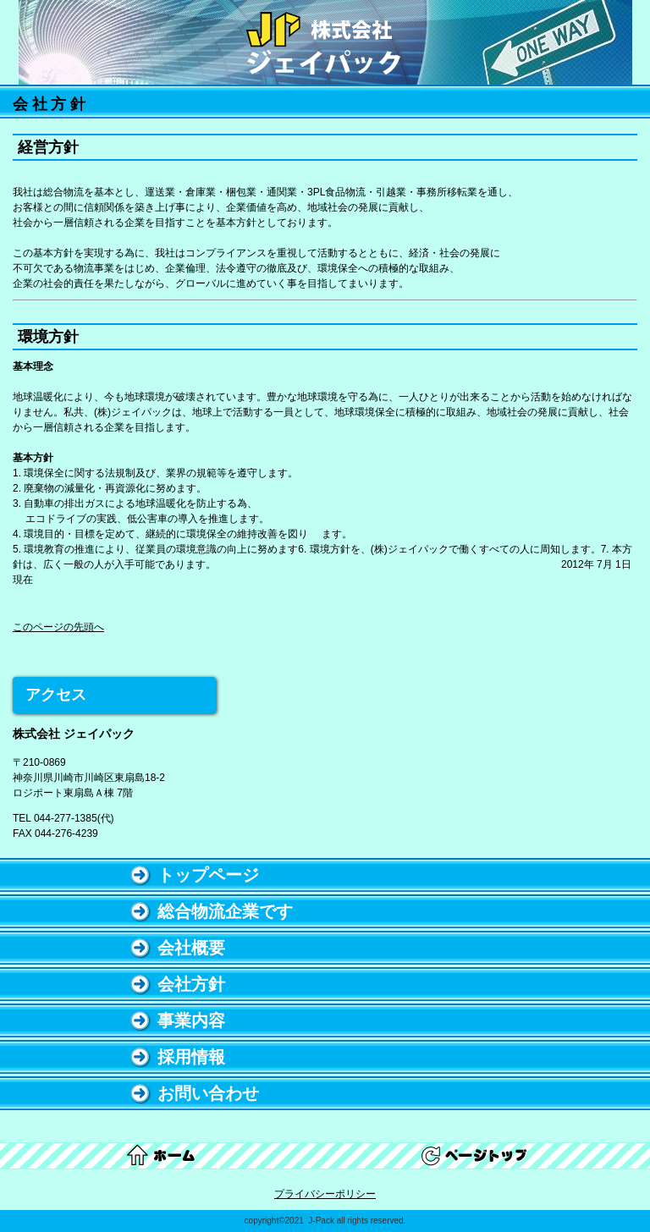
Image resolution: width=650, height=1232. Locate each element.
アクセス (55, 694)
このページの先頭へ (58, 627)
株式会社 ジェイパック (325, 44)
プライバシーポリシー (325, 1194)
